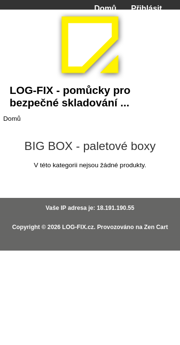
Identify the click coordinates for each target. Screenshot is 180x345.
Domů (105, 8)
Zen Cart (156, 227)
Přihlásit (146, 8)
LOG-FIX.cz (78, 227)
